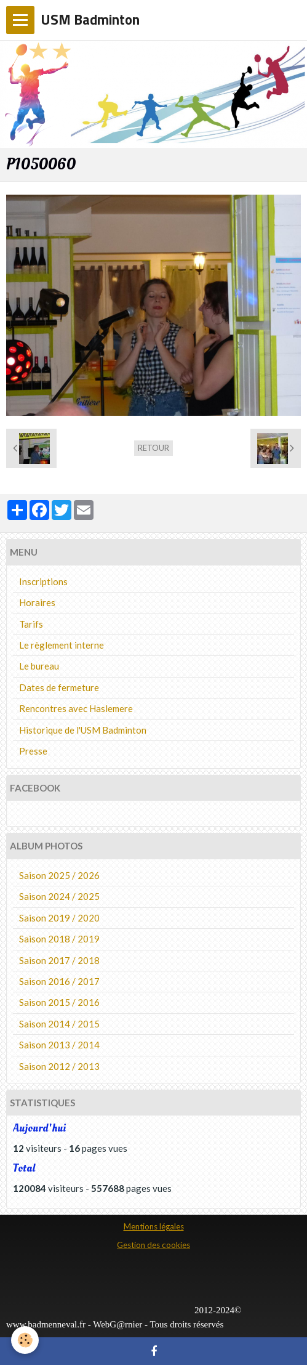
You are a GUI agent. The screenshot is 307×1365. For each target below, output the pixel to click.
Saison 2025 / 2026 (59, 875)
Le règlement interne (61, 644)
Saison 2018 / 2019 (59, 938)
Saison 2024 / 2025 (59, 896)
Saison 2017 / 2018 (59, 960)
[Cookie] (25, 1340)
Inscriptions (43, 581)
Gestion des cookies (153, 1245)
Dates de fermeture (59, 687)
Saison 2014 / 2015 (59, 1023)
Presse (33, 750)
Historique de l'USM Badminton (82, 729)
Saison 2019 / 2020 (59, 917)
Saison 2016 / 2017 (59, 981)
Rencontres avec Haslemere (76, 708)
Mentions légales (154, 1226)
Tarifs (31, 624)
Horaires (37, 602)
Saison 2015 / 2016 (59, 1002)
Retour (153, 448)
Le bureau (39, 665)
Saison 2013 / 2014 (59, 1044)
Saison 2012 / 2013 (59, 1066)
